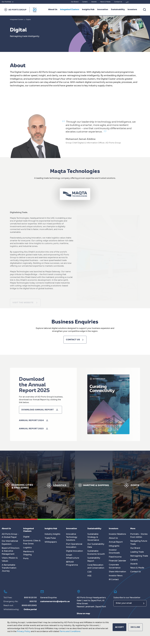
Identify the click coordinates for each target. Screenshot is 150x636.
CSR (89, 572)
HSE (89, 575)
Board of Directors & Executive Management (10, 551)
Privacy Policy (23, 631)
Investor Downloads (114, 552)
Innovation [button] (102, 9)
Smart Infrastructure (72, 557)
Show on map (83, 613)
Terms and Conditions (70, 631)
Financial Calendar (117, 560)
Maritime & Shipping (28, 553)
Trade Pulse (50, 538)
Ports (25, 558)
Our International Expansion (10, 543)
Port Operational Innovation (74, 546)
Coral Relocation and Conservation (95, 567)
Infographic (114, 546)
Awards (94, 2)
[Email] (130, 603)
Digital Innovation (74, 551)
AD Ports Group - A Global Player (10, 536)
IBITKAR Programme (72, 563)
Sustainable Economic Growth (96, 553)
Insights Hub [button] (88, 9)
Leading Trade (137, 552)
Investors (132, 9)
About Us (113, 538)
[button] (34, 427)
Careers (85, 2)
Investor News (115, 575)
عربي (127, 2)
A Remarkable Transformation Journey (9, 568)
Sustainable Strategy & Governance (93, 537)
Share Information (117, 571)
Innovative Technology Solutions (71, 537)
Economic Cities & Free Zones (32, 542)
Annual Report (116, 542)
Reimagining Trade (139, 556)
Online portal (30, 609)
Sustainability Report (93, 560)
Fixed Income (115, 557)
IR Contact (114, 579)
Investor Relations (117, 534)
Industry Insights (52, 534)
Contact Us (118, 2)
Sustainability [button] (118, 9)
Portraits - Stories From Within (139, 536)
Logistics (27, 547)
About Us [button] (52, 9)
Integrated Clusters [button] (69, 9)
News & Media (105, 2)
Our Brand (74, 2)
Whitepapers (51, 542)
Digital (26, 536)
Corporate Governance (114, 566)
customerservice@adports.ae (55, 601)
